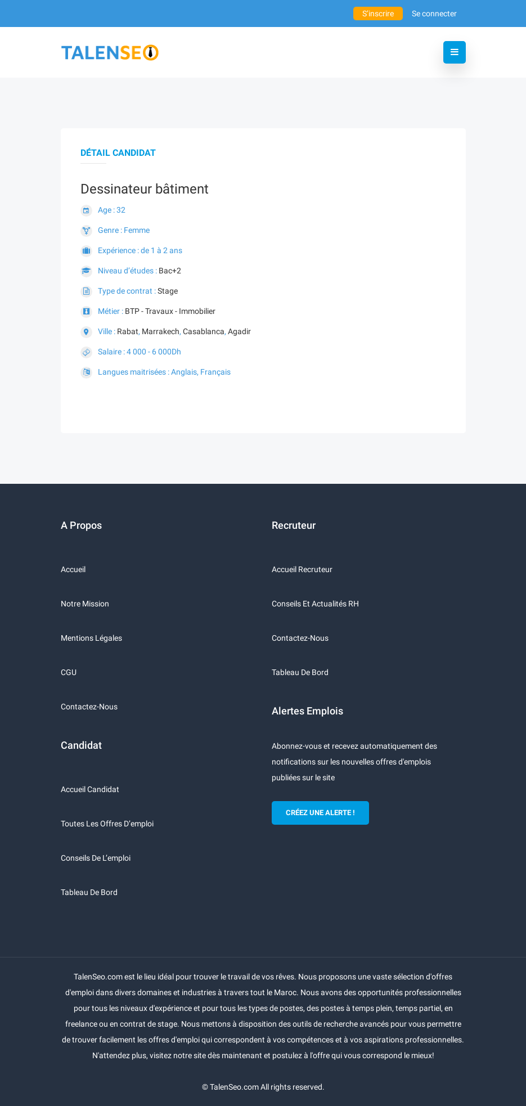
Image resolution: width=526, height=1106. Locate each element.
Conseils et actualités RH (315, 603)
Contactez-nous (89, 706)
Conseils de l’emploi (96, 857)
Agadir (239, 331)
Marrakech (160, 331)
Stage (168, 290)
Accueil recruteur (302, 569)
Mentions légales (91, 637)
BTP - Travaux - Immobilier (170, 311)
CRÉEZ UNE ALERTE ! (320, 812)
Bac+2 (170, 270)
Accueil (73, 569)
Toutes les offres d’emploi (107, 823)
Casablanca (203, 331)
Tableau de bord (89, 892)
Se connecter (434, 13)
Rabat (127, 331)
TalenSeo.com (234, 1086)
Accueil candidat (90, 789)
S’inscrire (378, 13)
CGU (69, 672)
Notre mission (85, 603)
